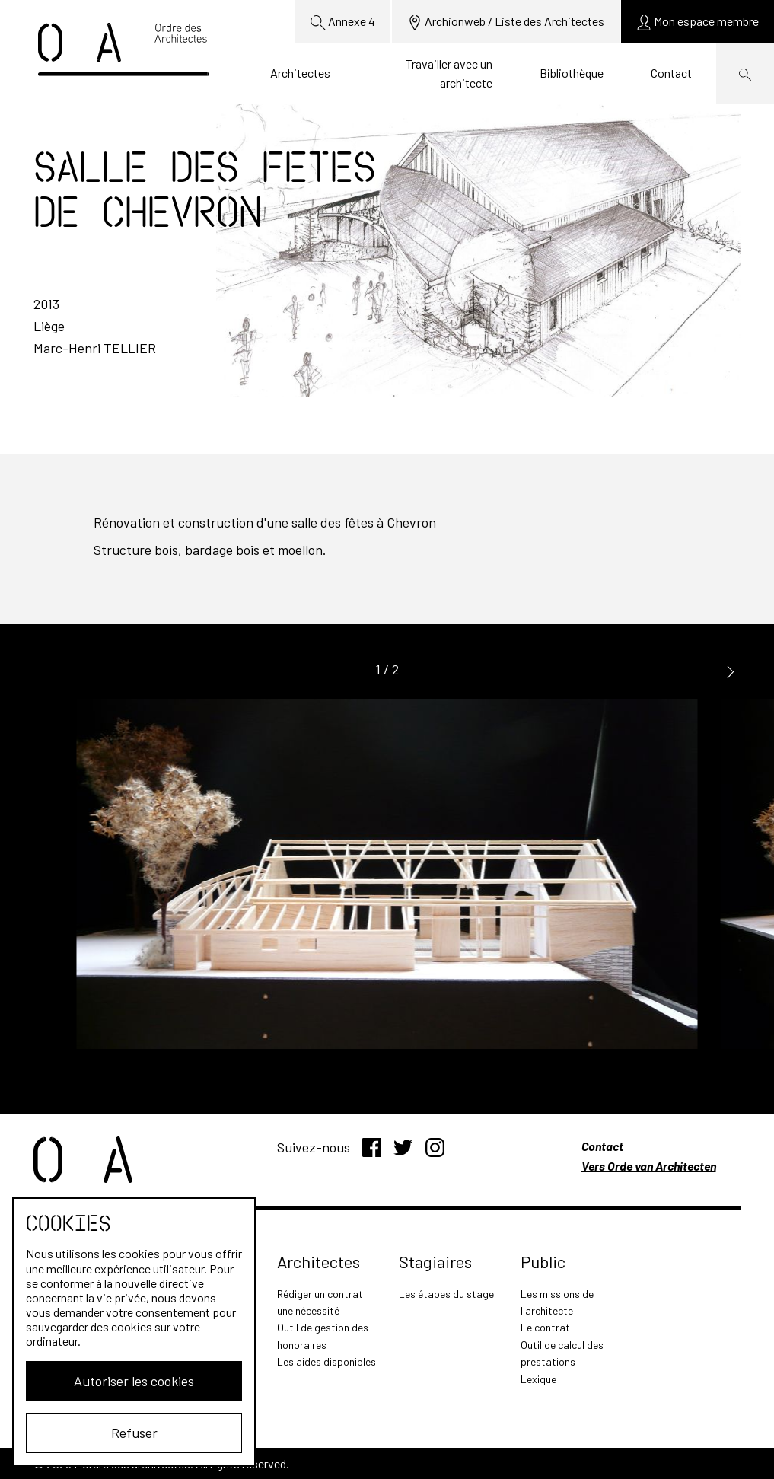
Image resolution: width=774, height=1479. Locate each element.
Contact (671, 72)
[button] (731, 670)
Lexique (538, 1378)
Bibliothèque (572, 72)
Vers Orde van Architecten (648, 1166)
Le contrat (545, 1327)
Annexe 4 (343, 22)
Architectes (300, 72)
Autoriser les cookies (134, 1380)
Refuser (134, 1432)
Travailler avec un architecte (449, 73)
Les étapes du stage (446, 1293)
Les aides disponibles (326, 1361)
